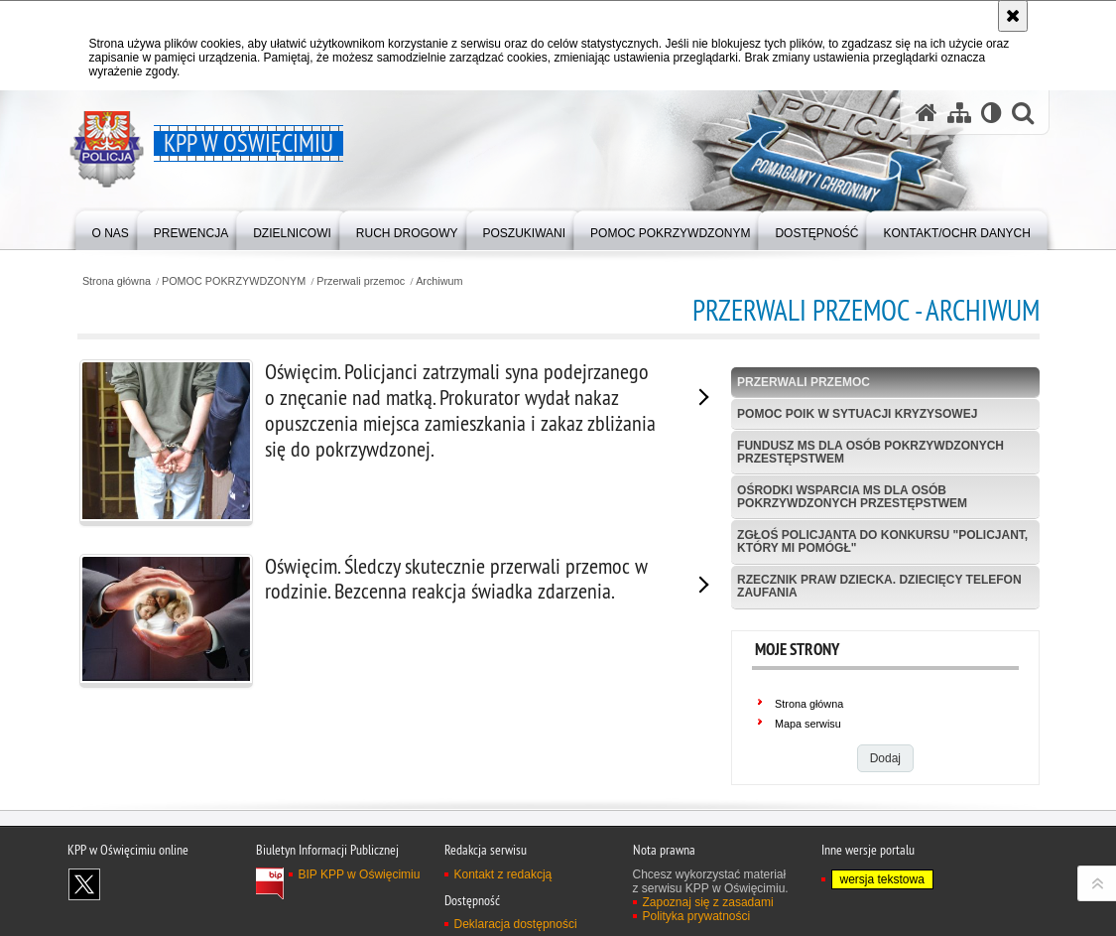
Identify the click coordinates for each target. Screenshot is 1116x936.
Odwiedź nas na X (84, 884)
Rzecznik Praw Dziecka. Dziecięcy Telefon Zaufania (879, 586)
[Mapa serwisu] (959, 112)
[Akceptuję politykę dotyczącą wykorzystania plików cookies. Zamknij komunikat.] (1013, 16)
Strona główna (116, 281)
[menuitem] (110, 228)
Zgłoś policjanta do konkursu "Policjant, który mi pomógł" (882, 541)
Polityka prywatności (697, 916)
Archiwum (439, 281)
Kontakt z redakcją (503, 874)
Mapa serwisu (808, 724)
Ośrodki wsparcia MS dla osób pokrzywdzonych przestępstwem (852, 496)
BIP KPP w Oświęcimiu (360, 874)
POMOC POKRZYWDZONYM (234, 281)
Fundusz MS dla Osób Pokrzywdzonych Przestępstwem (870, 452)
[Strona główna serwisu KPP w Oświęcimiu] (926, 112)
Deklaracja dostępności (515, 924)
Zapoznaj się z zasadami (708, 902)
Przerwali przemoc (360, 281)
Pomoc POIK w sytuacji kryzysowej (857, 414)
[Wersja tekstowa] (991, 112)
